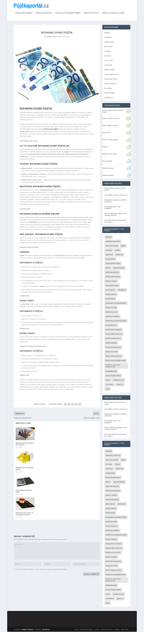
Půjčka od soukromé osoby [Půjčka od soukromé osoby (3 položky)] (116, 321)
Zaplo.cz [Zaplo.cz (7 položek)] (120, 385)
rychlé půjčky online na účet (29, 141)
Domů (76, 630)
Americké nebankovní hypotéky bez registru (115, 221)
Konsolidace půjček (50, 37)
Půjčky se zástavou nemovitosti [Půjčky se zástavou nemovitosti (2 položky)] (113, 366)
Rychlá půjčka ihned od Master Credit (113, 111)
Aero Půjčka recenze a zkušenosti (116, 195)
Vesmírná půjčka (110, 84)
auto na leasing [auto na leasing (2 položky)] (112, 246)
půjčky (66, 152)
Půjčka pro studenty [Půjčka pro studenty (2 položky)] (114, 330)
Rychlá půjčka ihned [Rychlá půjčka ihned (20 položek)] (113, 376)
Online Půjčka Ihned (111, 75)
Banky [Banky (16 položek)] (123, 246)
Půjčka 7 (105, 147)
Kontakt (116, 630)
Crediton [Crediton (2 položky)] (109, 255)
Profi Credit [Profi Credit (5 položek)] (110, 290)
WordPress (46, 630)
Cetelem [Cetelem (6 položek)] (109, 250)
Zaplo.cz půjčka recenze (110, 119)
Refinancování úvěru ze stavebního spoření (24, 514)
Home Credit (25, 304)
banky (42, 286)
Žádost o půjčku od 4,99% (113, 13)
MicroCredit (108, 47)
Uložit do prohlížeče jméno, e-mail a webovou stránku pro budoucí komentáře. (41, 570)
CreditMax (108, 38)
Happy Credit (109, 42)
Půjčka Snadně (109, 70)
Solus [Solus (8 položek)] (108, 380)
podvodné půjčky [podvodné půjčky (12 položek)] (112, 286)
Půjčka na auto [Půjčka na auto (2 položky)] (111, 312)
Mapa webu (124, 630)
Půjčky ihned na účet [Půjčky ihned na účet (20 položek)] (114, 356)
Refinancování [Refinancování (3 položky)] (111, 372)
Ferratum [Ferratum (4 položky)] (119, 255)
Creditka (107, 51)
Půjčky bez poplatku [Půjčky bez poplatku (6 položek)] (113, 348)
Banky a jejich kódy (86, 630)
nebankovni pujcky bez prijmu (29, 247)
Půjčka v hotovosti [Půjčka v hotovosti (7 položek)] (113, 339)
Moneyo (107, 33)
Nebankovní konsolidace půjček (25, 469)
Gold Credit (108, 65)
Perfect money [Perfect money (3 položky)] (111, 281)
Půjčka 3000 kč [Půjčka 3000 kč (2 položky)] (111, 295)
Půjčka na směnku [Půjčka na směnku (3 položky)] (112, 317)
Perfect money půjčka (110, 140)
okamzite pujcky (25, 209)
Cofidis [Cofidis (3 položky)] (117, 250)
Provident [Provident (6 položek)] (122, 290)
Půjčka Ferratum (108, 168)
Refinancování (24, 132)
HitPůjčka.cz (108, 98)
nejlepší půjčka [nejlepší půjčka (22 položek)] (119, 268)
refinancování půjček (47, 190)
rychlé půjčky (59, 256)
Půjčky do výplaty (91, 13)
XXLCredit (107, 56)
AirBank (22, 256)
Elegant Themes (27, 630)
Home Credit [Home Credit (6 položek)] (110, 259)
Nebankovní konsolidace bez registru (25, 444)
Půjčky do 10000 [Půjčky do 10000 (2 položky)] (111, 352)
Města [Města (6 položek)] (108, 268)
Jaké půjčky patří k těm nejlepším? (112, 208)
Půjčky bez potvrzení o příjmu (67, 13)
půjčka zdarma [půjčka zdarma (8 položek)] (111, 343)
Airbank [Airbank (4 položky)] (109, 237)
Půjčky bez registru (43, 13)
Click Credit (106, 133)
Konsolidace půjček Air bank (24, 491)
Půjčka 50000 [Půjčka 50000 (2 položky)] (110, 299)
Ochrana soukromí (107, 630)
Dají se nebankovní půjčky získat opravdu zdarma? (115, 214)
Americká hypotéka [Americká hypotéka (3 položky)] (113, 242)
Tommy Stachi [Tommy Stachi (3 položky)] (118, 380)
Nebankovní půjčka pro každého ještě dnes (115, 201)
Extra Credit (108, 61)
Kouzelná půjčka (108, 175)
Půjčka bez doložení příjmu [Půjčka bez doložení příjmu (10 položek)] (116, 303)
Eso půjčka (108, 88)
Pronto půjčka (107, 161)
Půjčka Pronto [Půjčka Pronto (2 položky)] (111, 325)
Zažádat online (24, 296)
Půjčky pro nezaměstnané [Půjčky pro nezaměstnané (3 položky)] (116, 361)
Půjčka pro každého (23, 13)
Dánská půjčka (109, 93)
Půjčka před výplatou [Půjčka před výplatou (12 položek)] (114, 334)
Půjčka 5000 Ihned (110, 79)
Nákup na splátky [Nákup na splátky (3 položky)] (112, 273)
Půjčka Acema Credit (109, 154)
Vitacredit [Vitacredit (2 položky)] (110, 385)
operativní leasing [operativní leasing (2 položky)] (113, 277)
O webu (96, 630)
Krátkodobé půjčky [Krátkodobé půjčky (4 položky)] (113, 264)
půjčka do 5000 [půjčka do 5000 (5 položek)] (111, 308)
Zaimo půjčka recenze (110, 126)
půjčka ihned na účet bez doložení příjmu (33, 346)
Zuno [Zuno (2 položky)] (108, 389)
